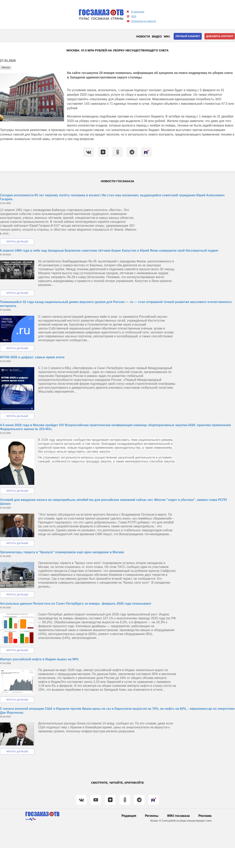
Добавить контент (219, 36)
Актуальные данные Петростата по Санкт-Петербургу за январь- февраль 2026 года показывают (75, 603)
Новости (143, 36)
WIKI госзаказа (178, 815)
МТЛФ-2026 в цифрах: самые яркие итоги (32, 357)
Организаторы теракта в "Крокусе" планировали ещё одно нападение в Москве (62, 552)
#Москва (6, 67)
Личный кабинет (187, 36)
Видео (157, 36)
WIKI (167, 36)
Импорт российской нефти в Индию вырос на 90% (39, 659)
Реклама (205, 815)
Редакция (128, 815)
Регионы (151, 815)
